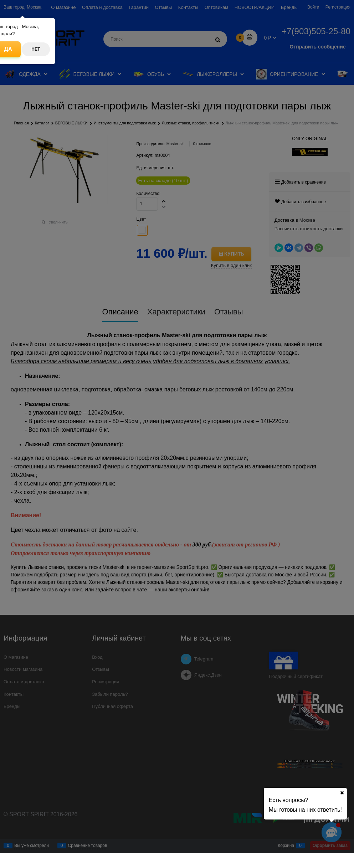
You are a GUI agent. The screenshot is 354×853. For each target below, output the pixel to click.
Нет (35, 49)
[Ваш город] (341, 792)
